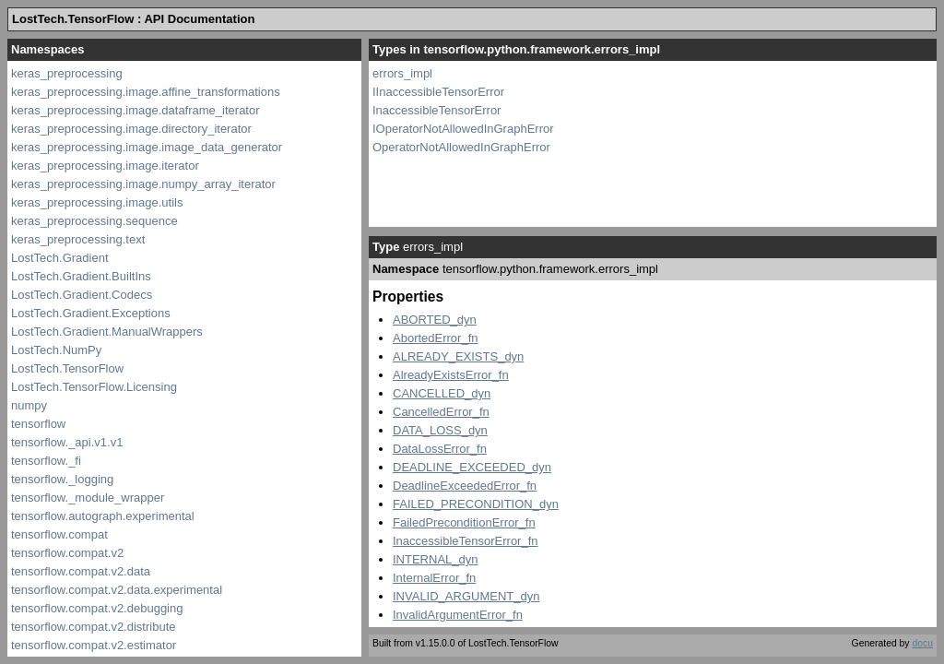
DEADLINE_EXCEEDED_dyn (472, 467)
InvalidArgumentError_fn (458, 615)
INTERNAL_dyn (435, 559)
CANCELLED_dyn (441, 393)
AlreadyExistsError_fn (451, 375)
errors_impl (402, 73)
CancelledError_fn (441, 412)
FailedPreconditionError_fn (464, 522)
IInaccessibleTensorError (438, 92)
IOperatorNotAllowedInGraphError (463, 129)
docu (922, 643)
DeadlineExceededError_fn (465, 485)
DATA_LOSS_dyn (440, 430)
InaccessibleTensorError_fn (465, 541)
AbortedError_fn (435, 338)
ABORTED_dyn (435, 319)
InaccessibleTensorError (436, 110)
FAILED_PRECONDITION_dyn (476, 504)
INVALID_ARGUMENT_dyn (466, 596)
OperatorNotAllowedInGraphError (461, 147)
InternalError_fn (434, 578)
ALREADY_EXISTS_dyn (458, 356)
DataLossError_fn (440, 449)
